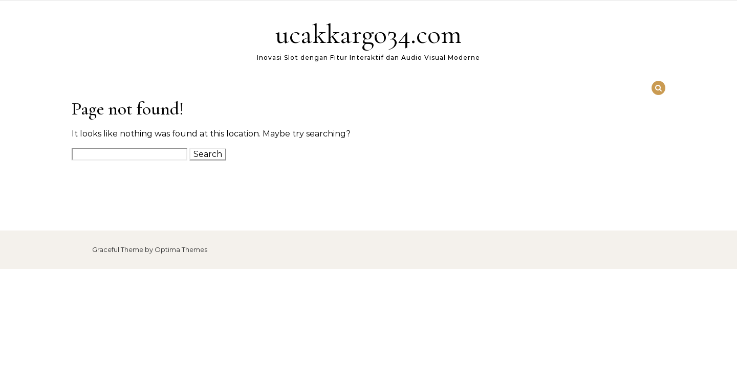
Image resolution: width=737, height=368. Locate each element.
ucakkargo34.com (368, 34)
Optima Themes (181, 249)
